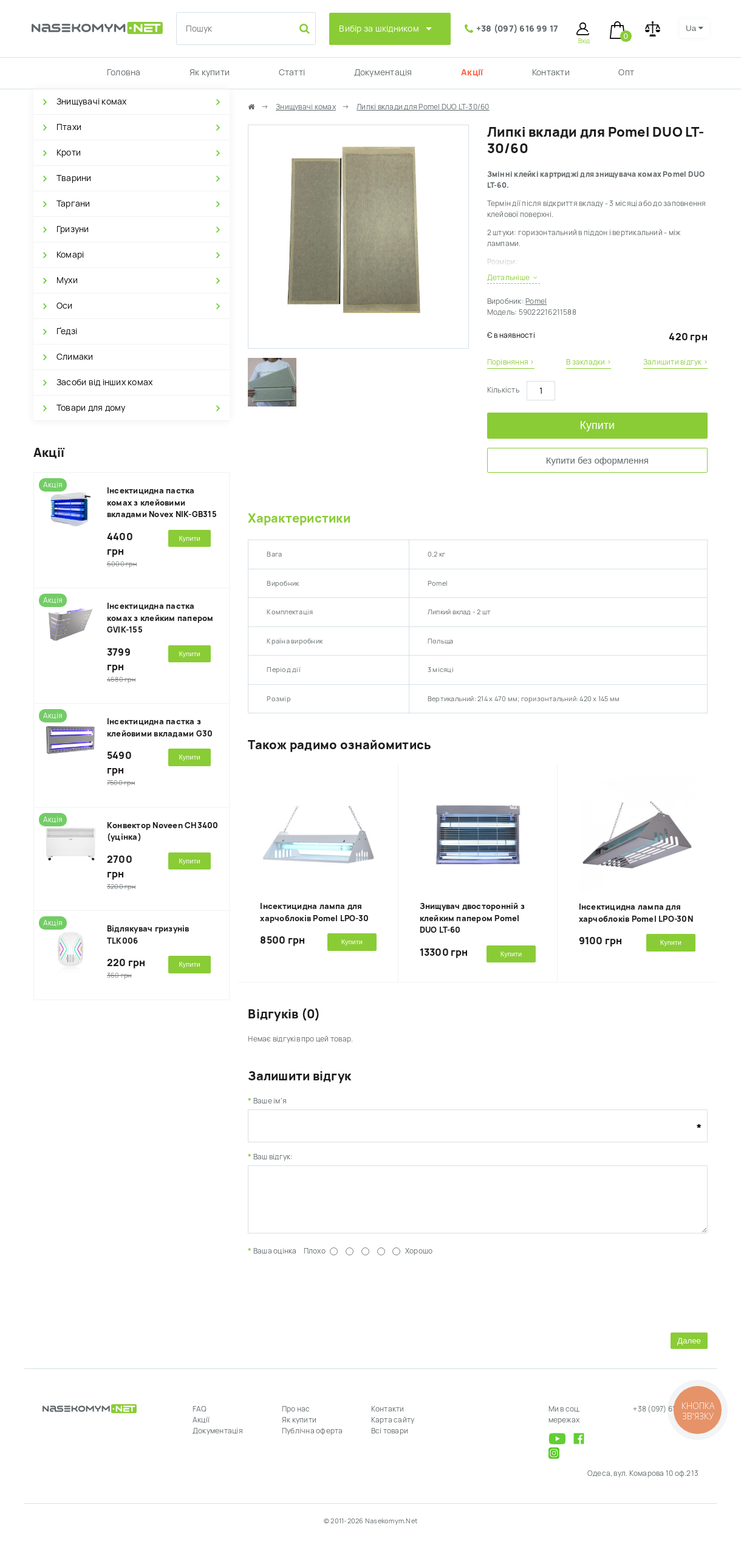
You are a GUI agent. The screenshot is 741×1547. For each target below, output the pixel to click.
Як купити (210, 72)
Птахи (68, 127)
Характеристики (299, 518)
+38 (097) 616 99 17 (517, 28)
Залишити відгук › (675, 362)
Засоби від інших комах (104, 382)
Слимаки (75, 356)
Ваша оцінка (275, 1260)
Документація (383, 72)
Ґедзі (66, 331)
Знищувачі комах (91, 101)
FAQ (200, 1418)
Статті (292, 72)
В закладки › (588, 362)
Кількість (503, 390)
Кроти (68, 152)
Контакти (551, 72)
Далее (689, 1349)
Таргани (73, 203)
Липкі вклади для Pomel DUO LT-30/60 (423, 107)
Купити (597, 425)
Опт (626, 72)
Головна (124, 72)
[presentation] (340, 1301)
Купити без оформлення (597, 460)
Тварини (74, 178)
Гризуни (72, 229)
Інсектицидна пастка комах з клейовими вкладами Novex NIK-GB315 (162, 502)
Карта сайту (393, 1429)
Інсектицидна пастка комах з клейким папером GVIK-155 (160, 618)
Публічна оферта (312, 1440)
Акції (472, 72)
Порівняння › (510, 362)
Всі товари (389, 1440)
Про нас (296, 1418)
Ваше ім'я (270, 1101)
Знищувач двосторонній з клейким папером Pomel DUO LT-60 (472, 918)
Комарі (70, 254)
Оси (64, 305)
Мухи (67, 280)
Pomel (536, 301)
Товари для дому (91, 407)
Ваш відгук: (273, 1157)
